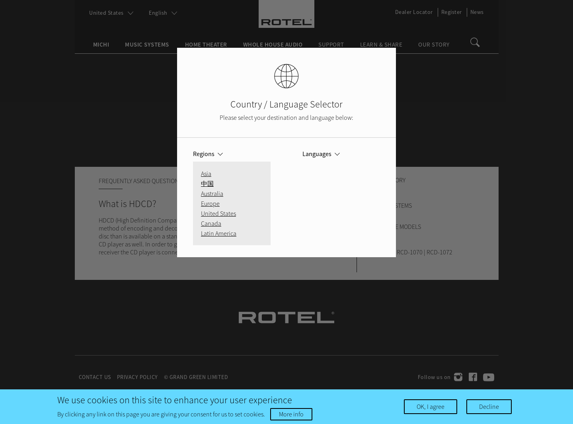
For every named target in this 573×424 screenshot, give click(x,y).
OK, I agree (430, 406)
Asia (206, 174)
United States (218, 213)
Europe (210, 203)
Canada (211, 223)
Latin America (218, 233)
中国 (207, 184)
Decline (489, 406)
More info (291, 414)
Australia (212, 193)
